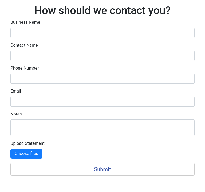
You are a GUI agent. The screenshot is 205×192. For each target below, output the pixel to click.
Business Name (25, 22)
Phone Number (24, 68)
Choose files (26, 153)
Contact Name (24, 45)
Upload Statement (27, 143)
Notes (16, 114)
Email (15, 91)
